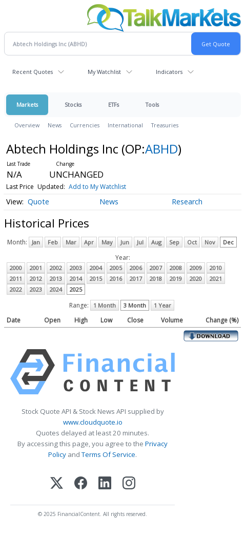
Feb (53, 242)
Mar (71, 242)
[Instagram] (128, 483)
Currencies (84, 125)
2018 (156, 278)
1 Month (104, 305)
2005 (116, 268)
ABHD (161, 148)
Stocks (73, 104)
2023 (36, 289)
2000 (16, 268)
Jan (36, 242)
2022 (16, 289)
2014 (76, 278)
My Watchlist (104, 71)
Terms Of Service (108, 454)
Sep (174, 242)
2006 (136, 268)
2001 (36, 268)
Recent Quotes (32, 71)
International (125, 125)
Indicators (169, 71)
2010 (216, 268)
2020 (196, 278)
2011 (16, 278)
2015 (96, 278)
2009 (196, 268)
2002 (56, 268)
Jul (140, 242)
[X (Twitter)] (56, 483)
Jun (124, 242)
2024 (56, 289)
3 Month (135, 305)
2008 (176, 268)
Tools (152, 104)
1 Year (162, 305)
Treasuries (164, 125)
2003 (76, 268)
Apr (89, 242)
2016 (116, 278)
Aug (156, 242)
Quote (38, 201)
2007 (156, 268)
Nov (210, 242)
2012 (36, 278)
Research (187, 201)
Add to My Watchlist (97, 186)
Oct (192, 242)
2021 (216, 278)
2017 (136, 278)
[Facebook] (80, 483)
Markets (27, 104)
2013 (56, 278)
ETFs (113, 104)
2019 (176, 278)
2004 (96, 268)
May (107, 242)
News (55, 125)
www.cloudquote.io (92, 422)
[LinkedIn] (104, 483)
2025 (76, 289)
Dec (228, 242)
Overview (26, 125)
